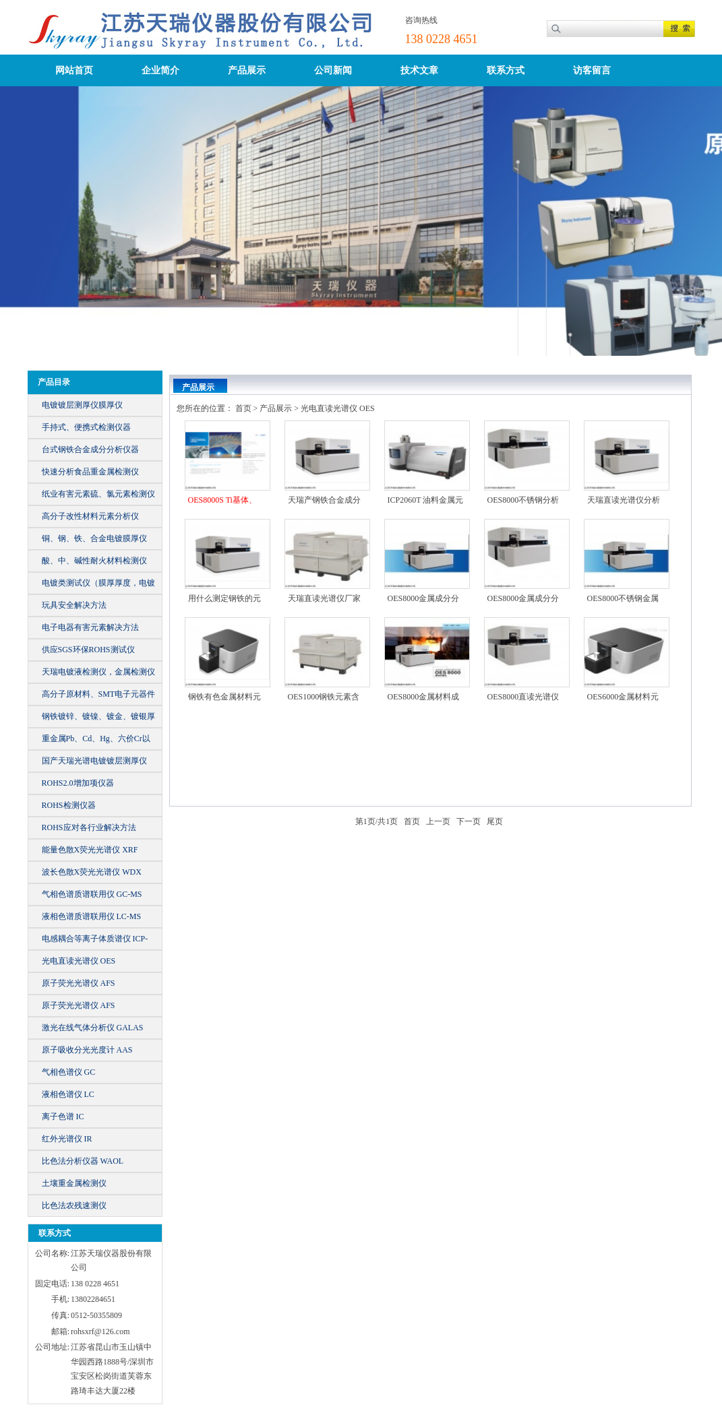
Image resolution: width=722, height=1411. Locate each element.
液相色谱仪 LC (68, 1094)
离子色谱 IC (63, 1116)
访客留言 (592, 70)
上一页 (438, 821)
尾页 (495, 821)
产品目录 (54, 382)
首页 (243, 408)
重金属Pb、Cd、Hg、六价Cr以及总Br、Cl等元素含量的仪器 (96, 741)
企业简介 (160, 70)
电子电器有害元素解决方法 (90, 627)
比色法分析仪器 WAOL (83, 1161)
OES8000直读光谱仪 (523, 696)
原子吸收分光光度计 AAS (87, 1050)
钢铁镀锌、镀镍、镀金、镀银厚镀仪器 (98, 719)
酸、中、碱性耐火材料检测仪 (94, 560)
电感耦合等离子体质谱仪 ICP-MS (95, 941)
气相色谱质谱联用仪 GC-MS (92, 894)
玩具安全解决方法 (74, 605)
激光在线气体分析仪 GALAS (93, 1027)
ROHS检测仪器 (69, 805)
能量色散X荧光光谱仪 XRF (90, 849)
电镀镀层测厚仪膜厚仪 (82, 405)
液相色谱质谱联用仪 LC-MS (92, 916)
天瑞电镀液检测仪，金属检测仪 (98, 672)
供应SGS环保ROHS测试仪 (88, 649)
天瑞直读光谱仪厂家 (324, 598)
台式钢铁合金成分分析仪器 (90, 449)
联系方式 (505, 70)
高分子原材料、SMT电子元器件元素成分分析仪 (99, 697)
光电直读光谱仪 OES (79, 961)
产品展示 (247, 70)
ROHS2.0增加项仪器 (78, 783)
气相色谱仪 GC (69, 1072)
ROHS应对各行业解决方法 (89, 827)
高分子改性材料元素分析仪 (90, 516)
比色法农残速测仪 (74, 1205)
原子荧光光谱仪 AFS (78, 983)
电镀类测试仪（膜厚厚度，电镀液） (98, 586)
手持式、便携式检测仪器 (86, 427)
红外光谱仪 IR (67, 1138)
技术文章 (419, 70)
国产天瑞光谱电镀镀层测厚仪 (94, 760)
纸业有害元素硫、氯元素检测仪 (98, 494)
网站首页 (74, 70)
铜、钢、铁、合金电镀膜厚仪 (94, 538)
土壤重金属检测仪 (74, 1183)
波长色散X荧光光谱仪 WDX (92, 872)
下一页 (468, 821)
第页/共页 (376, 821)
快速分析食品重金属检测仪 (90, 471)
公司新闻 (333, 70)
